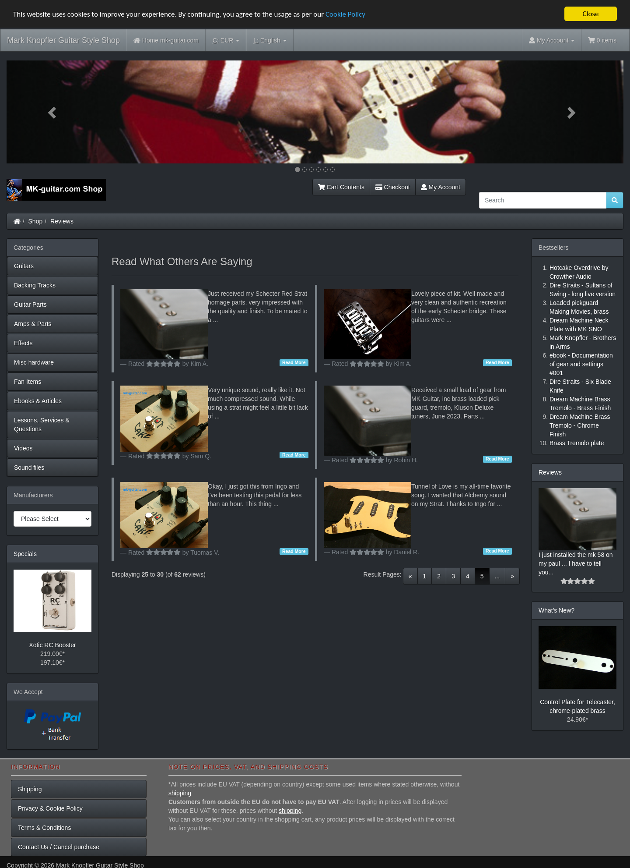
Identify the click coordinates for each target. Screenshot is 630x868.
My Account (440, 187)
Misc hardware (34, 362)
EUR (226, 40)
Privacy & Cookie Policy (50, 807)
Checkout (392, 187)
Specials (25, 553)
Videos (23, 448)
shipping (179, 792)
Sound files (29, 467)
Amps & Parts (33, 323)
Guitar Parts (30, 304)
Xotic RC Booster (52, 644)
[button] (53, 111)
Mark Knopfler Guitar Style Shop (63, 40)
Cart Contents (341, 187)
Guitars (24, 265)
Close (590, 13)
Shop (35, 221)
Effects (23, 343)
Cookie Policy (345, 13)
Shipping (30, 788)
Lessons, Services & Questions (42, 424)
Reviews (62, 221)
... (497, 575)
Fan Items (27, 381)
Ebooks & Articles (38, 400)
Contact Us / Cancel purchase (58, 846)
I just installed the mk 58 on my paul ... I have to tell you (576, 563)
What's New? (556, 610)
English (269, 40)
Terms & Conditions (44, 827)
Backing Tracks (35, 285)
